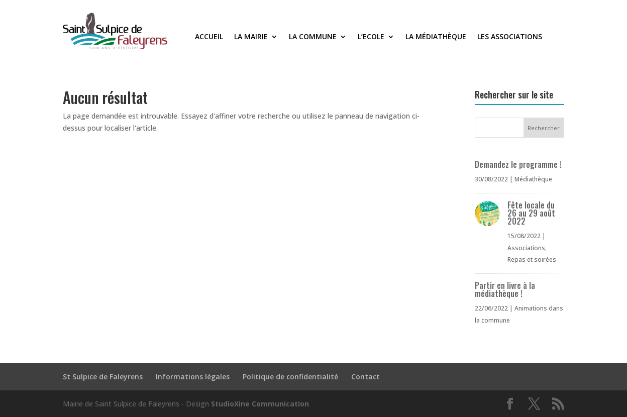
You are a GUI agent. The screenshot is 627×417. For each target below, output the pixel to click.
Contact (365, 376)
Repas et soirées (531, 259)
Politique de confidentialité (290, 376)
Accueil (209, 37)
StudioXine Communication (260, 403)
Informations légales (193, 376)
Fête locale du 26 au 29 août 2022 (531, 213)
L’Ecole (371, 37)
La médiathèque (435, 37)
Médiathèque (533, 179)
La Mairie (251, 37)
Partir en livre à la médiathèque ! (505, 289)
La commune (313, 37)
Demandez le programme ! (518, 164)
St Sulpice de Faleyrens (103, 376)
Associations (526, 248)
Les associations (509, 37)
